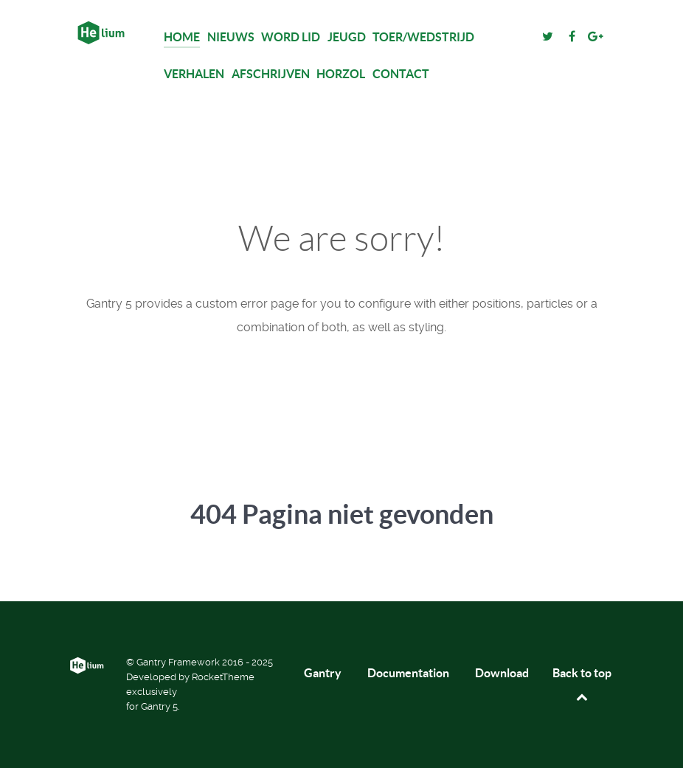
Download (502, 672)
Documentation (408, 672)
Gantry (323, 672)
